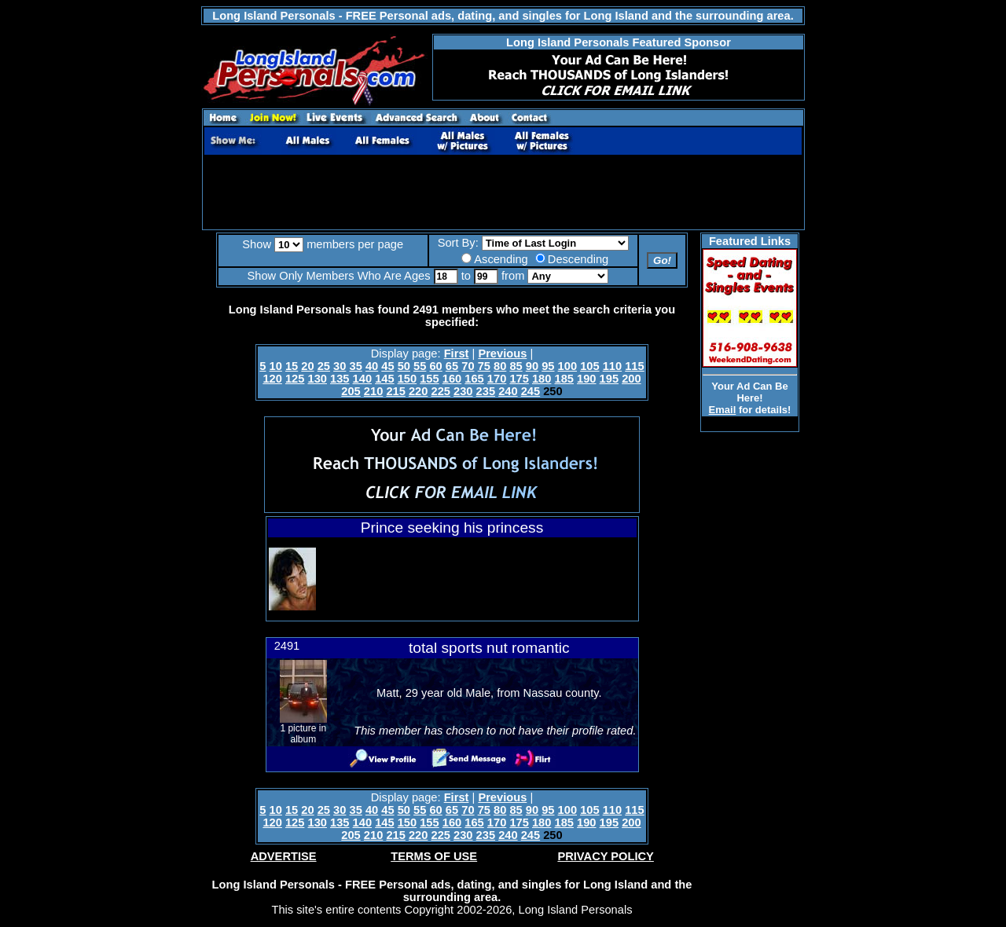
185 (564, 378)
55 (419, 366)
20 (307, 366)
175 (518, 378)
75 (484, 366)
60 (435, 366)
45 (387, 366)
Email (722, 410)
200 (631, 378)
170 (496, 378)
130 (316, 378)
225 (440, 391)
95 (548, 366)
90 (532, 366)
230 (462, 391)
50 (404, 366)
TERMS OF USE (434, 856)
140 (362, 378)
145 (384, 378)
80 (500, 366)
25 (324, 366)
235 (485, 391)
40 (371, 366)
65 (452, 366)
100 (567, 366)
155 (429, 378)
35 (356, 366)
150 (407, 378)
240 (507, 391)
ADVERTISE (284, 856)
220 (418, 391)
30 (339, 366)
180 (541, 378)
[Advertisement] (503, 192)
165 (473, 378)
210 (373, 391)
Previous (502, 353)
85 (515, 366)
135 (339, 378)
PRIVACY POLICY (605, 856)
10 (276, 366)
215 (395, 391)
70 (467, 366)
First (456, 353)
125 (294, 378)
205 (350, 391)
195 (609, 378)
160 (451, 378)
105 (589, 366)
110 (612, 366)
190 (586, 378)
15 (291, 366)
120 (272, 378)
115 (634, 366)
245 (530, 391)
